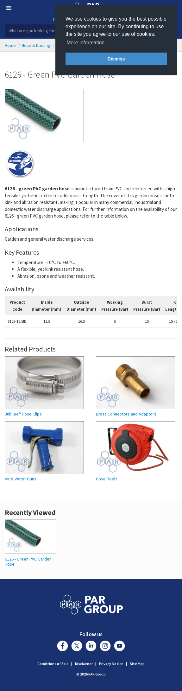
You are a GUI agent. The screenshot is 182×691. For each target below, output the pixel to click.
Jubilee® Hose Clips (23, 414)
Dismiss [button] (116, 58)
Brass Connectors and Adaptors (126, 414)
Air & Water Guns (20, 479)
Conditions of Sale (53, 663)
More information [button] (85, 42)
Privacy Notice (111, 663)
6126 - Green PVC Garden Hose (28, 561)
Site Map (137, 663)
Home (10, 45)
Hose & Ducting (36, 45)
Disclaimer (84, 663)
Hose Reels (106, 479)
